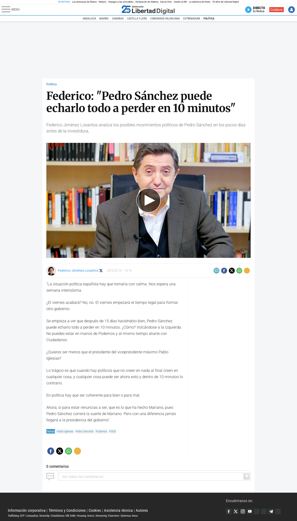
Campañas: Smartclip (38, 515)
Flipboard (266, 511)
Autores (142, 510)
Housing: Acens (85, 515)
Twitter (236, 511)
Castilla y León (137, 18)
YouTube (251, 511)
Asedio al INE (180, 2)
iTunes (281, 511)
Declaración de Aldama (147, 2)
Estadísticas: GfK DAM (63, 515)
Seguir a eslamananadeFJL (101, 270)
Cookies (95, 510)
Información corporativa (27, 510)
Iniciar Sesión (291, 9)
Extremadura (191, 18)
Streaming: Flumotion (107, 515)
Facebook (229, 511)
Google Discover (259, 511)
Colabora (276, 10)
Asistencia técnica (118, 510)
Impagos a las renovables (120, 2)
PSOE (112, 431)
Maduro (102, 2)
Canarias (118, 18)
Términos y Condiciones (67, 510)
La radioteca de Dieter (199, 2)
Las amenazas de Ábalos (84, 2)
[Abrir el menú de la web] (61, 9)
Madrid (103, 18)
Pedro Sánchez (84, 431)
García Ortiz (166, 2)
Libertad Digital (117, 500)
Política (209, 18)
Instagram (244, 511)
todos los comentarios (82, 476)
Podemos (101, 431)
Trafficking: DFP (16, 515)
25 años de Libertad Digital (225, 2)
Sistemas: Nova (129, 515)
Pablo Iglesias (65, 431)
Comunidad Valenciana (165, 18)
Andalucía (89, 18)
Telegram (274, 511)
